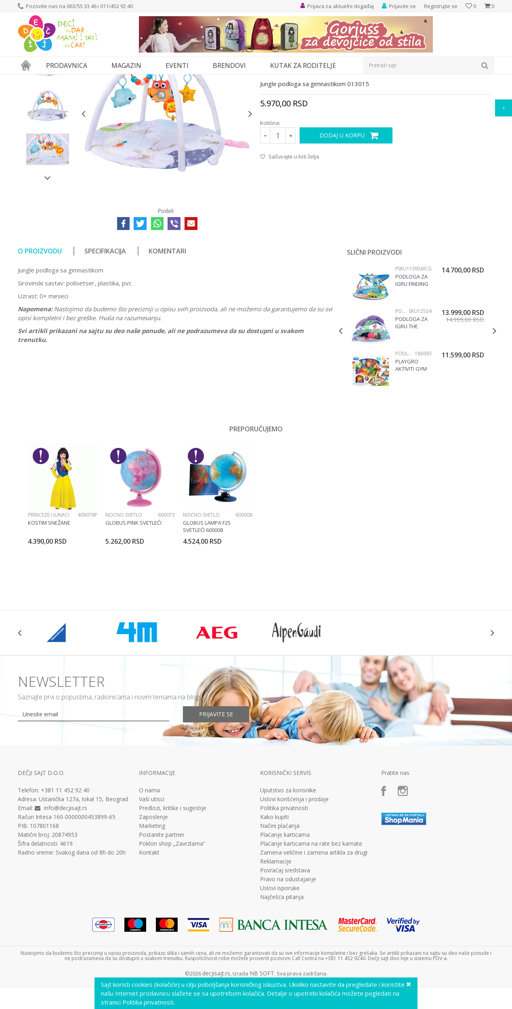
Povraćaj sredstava (285, 944)
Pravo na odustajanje (288, 953)
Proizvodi (55, 79)
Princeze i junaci (48, 589)
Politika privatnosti (284, 882)
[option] (47, 136)
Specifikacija (105, 325)
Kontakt (149, 927)
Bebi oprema (86, 79)
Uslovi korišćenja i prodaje (294, 873)
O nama (149, 864)
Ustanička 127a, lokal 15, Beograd (83, 873)
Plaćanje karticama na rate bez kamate (311, 918)
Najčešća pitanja (282, 971)
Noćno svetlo (123, 589)
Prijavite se (216, 788)
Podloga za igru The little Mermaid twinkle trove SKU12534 (411, 397)
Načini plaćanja (280, 900)
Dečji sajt (28, 79)
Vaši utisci (151, 873)
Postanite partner (162, 909)
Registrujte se (440, 6)
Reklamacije (276, 936)
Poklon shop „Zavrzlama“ (172, 918)
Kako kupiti (274, 891)
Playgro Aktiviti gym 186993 (411, 439)
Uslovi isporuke (280, 962)
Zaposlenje (153, 891)
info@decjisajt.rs (65, 882)
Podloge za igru (125, 79)
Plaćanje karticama (285, 909)
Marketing (152, 900)
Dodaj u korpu (342, 209)
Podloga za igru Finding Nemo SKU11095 (411, 354)
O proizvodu (40, 325)
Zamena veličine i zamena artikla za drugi (313, 927)
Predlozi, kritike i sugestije (172, 882)
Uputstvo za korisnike (288, 864)
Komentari (167, 325)
